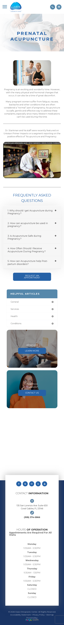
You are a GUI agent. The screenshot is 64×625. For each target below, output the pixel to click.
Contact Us (32, 393)
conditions (16, 323)
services (15, 309)
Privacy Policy (38, 615)
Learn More (32, 351)
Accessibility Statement (20, 615)
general (15, 302)
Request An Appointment (32, 276)
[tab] (32, 212)
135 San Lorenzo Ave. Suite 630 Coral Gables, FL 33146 (32, 507)
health (14, 316)
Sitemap (50, 615)
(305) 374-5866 (32, 517)
